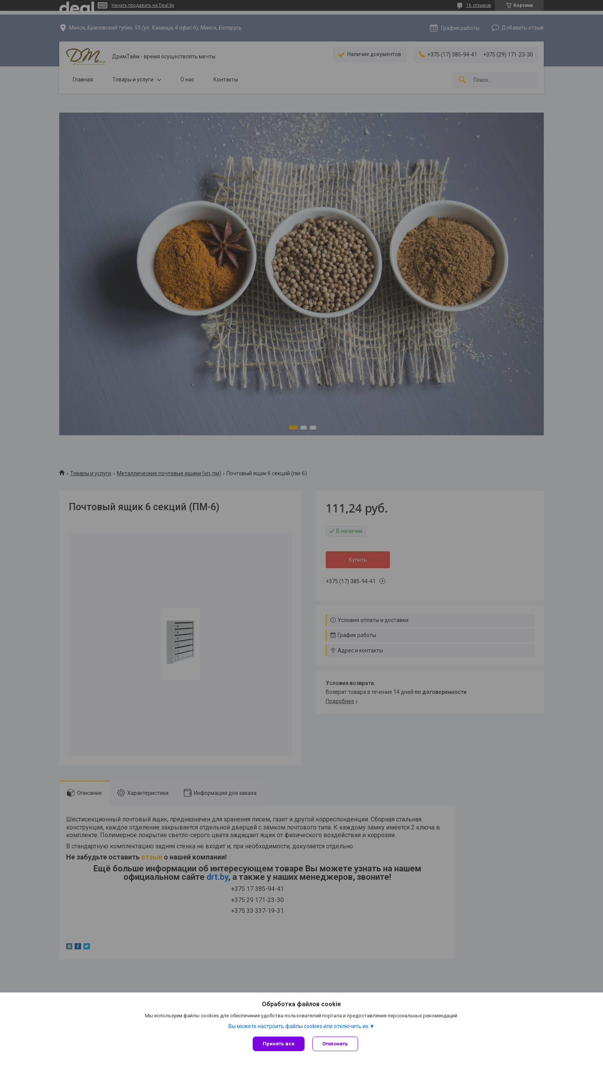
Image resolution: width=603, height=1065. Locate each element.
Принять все (279, 1044)
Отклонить (335, 1044)
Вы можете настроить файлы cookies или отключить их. (299, 1026)
